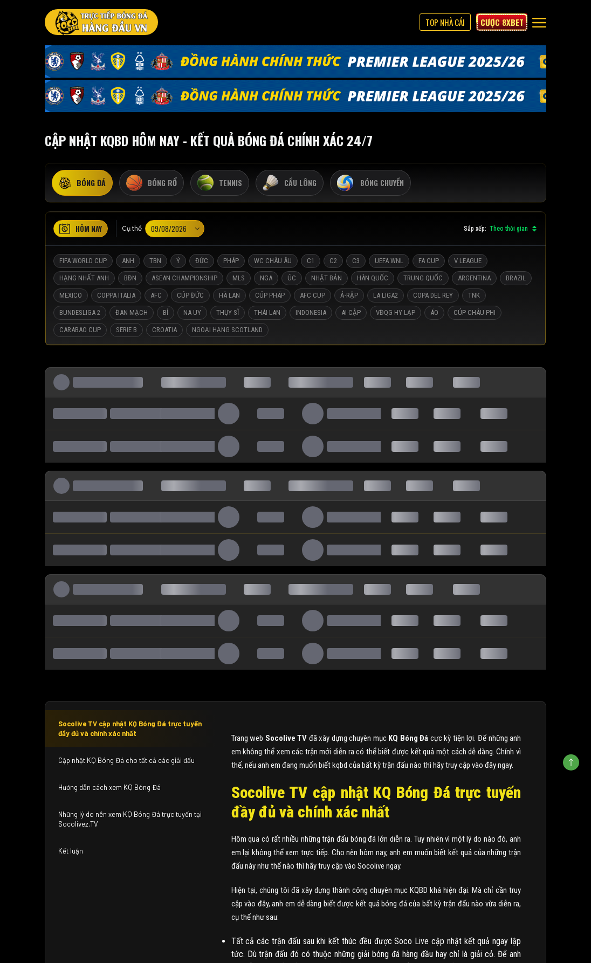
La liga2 (385, 295)
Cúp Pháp (270, 295)
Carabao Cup (80, 330)
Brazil (516, 278)
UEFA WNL (389, 261)
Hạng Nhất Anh (84, 278)
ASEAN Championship (184, 278)
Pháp (231, 261)
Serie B (126, 330)
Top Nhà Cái (445, 22)
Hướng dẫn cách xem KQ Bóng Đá (109, 787)
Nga (266, 278)
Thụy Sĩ (227, 312)
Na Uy (192, 312)
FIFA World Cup (83, 261)
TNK (474, 295)
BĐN (130, 278)
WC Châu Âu (273, 261)
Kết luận (70, 851)
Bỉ (165, 312)
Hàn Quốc (372, 278)
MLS (238, 278)
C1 (310, 261)
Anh (128, 261)
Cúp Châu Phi (474, 312)
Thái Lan (267, 312)
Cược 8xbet (502, 22)
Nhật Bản (326, 278)
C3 (356, 261)
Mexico (70, 295)
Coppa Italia (116, 295)
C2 (333, 261)
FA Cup (428, 261)
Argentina (474, 278)
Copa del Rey (433, 295)
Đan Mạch (131, 312)
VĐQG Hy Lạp (395, 312)
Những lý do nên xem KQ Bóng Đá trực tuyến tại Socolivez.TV (130, 819)
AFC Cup (312, 295)
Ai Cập (351, 312)
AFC (156, 295)
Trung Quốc (423, 278)
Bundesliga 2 (79, 312)
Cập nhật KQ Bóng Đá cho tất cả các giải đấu (126, 760)
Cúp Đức (190, 295)
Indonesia (311, 312)
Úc (291, 278)
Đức (201, 261)
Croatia (164, 330)
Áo (434, 312)
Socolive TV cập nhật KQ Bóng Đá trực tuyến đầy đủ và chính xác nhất (130, 728)
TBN (155, 261)
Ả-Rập (349, 295)
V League (468, 261)
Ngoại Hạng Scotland (227, 330)
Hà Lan (229, 295)
